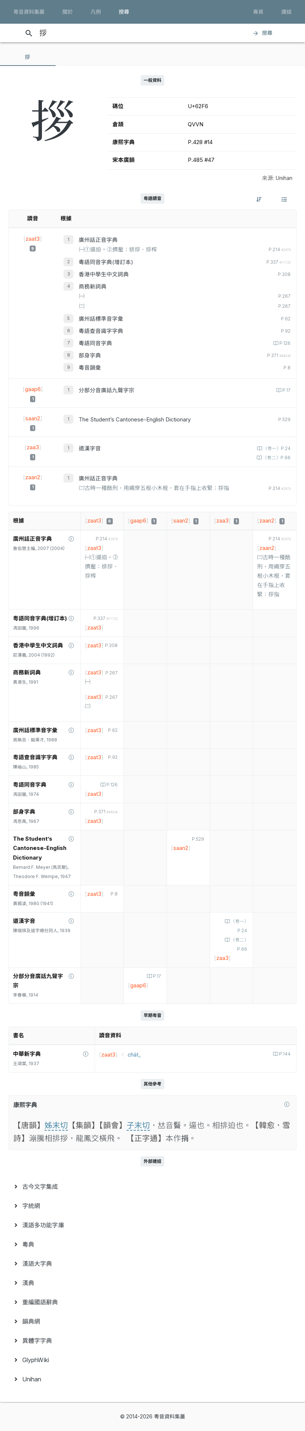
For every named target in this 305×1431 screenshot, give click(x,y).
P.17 (286, 390)
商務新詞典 (92, 286)
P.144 (284, 1054)
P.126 (284, 343)
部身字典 (90, 355)
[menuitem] (152, 1186)
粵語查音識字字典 (101, 331)
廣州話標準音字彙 (101, 319)
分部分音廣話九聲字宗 (106, 390)
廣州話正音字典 (98, 240)
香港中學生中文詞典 (104, 274)
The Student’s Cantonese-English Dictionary (135, 419)
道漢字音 (90, 448)
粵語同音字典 (95, 343)
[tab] (28, 57)
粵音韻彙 (90, 367)
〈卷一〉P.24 (276, 448)
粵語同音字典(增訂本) (106, 262)
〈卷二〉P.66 (276, 457)
